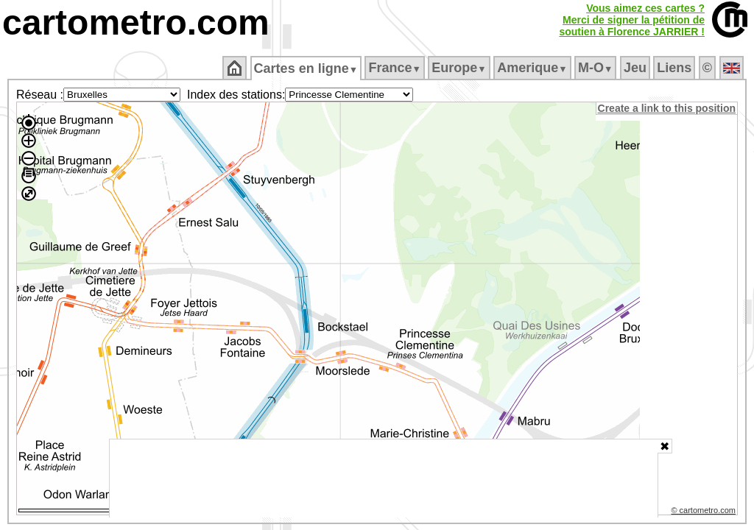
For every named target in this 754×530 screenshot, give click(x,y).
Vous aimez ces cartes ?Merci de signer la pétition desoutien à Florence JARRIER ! (632, 20)
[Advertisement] (384, 478)
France (396, 67)
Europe (460, 67)
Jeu (635, 67)
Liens (675, 67)
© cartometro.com (704, 512)
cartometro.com (135, 22)
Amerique (533, 67)
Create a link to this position (667, 108)
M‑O (596, 67)
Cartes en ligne (307, 68)
